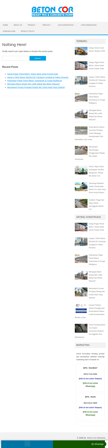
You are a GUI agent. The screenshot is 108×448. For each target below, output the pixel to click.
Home (5, 25)
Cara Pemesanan (88, 25)
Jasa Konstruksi (65, 25)
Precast (46, 25)
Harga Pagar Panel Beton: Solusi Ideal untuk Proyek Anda (32, 74)
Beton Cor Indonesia (96, 438)
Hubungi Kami (9, 31)
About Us (18, 25)
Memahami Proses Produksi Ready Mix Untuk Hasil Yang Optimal (36, 87)
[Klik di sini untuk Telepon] (90, 379)
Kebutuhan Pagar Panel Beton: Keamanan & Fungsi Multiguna (34, 80)
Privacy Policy (28, 31)
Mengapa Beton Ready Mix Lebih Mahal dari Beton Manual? (33, 84)
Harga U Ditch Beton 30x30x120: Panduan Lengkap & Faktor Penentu (37, 77)
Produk (31, 25)
